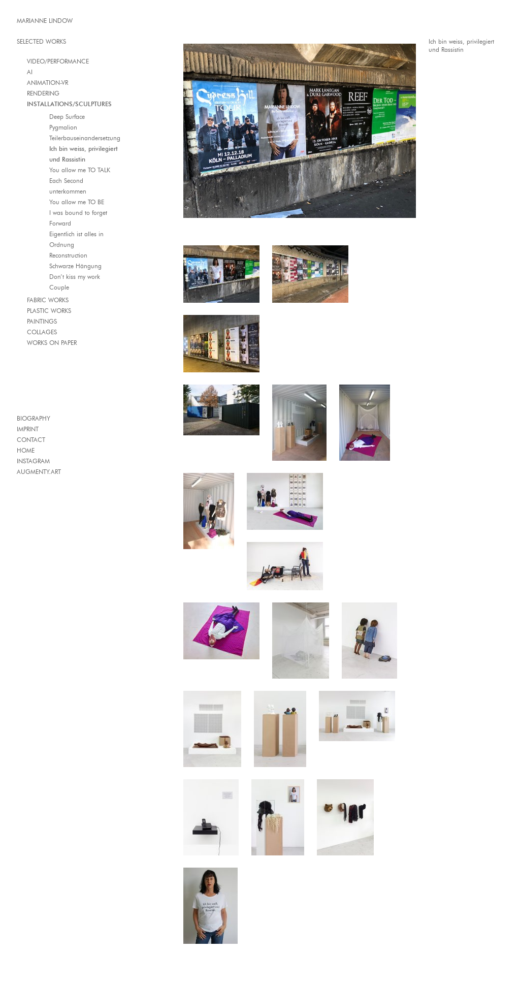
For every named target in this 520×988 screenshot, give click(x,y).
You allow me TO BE (76, 202)
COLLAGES (42, 332)
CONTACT (31, 439)
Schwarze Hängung (75, 266)
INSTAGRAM (33, 461)
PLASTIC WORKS (49, 310)
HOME (26, 450)
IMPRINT (28, 429)
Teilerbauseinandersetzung (84, 138)
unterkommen (67, 191)
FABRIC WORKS (48, 300)
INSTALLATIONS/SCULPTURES (69, 104)
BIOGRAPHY (33, 418)
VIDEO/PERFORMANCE (58, 61)
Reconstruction (68, 255)
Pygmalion (63, 127)
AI (29, 72)
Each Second (66, 180)
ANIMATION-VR (47, 82)
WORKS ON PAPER (52, 342)
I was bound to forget (78, 212)
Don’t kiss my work (74, 276)
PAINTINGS (42, 321)
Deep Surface (67, 116)
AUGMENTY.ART (39, 471)
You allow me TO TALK (79, 170)
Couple (59, 287)
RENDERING (43, 93)
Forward (60, 223)
